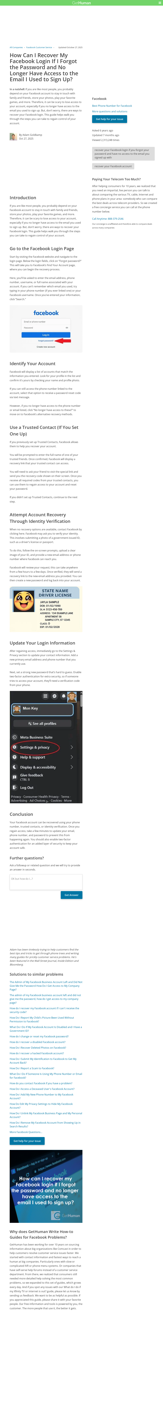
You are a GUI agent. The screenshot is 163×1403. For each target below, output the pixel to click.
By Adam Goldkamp (30, 135)
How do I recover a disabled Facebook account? (37, 1042)
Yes (88, 1382)
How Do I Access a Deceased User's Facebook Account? (42, 1089)
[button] (160, 3)
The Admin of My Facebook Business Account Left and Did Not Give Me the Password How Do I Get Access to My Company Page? (46, 985)
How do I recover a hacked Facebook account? (37, 1053)
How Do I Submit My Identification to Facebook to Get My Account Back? (43, 1060)
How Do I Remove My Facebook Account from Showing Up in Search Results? (45, 1124)
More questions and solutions (109, 111)
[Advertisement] (46, 167)
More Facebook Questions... (26, 1132)
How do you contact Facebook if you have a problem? (41, 1083)
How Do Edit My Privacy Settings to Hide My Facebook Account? (41, 1105)
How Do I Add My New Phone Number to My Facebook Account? (41, 1096)
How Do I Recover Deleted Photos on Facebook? (38, 1047)
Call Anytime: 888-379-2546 (107, 218)
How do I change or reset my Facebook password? (39, 1036)
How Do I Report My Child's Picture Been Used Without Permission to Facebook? (42, 1019)
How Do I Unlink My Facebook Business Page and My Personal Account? (46, 1115)
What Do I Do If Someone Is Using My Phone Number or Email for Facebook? (46, 1075)
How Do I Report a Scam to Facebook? (32, 1068)
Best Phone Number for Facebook (112, 106)
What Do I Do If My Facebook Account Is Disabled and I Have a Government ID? (46, 1029)
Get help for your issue (27, 1141)
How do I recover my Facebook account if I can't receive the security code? (44, 1010)
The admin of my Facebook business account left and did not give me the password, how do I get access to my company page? (45, 998)
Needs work (99, 1382)
